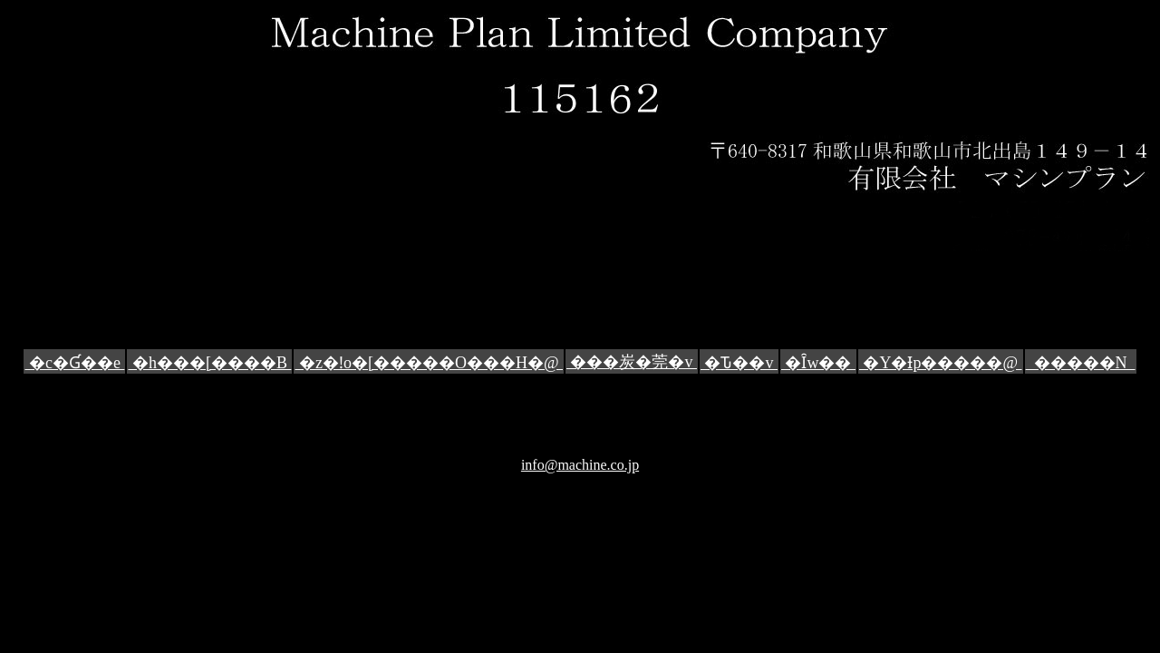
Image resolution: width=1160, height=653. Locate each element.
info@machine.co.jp (580, 465)
